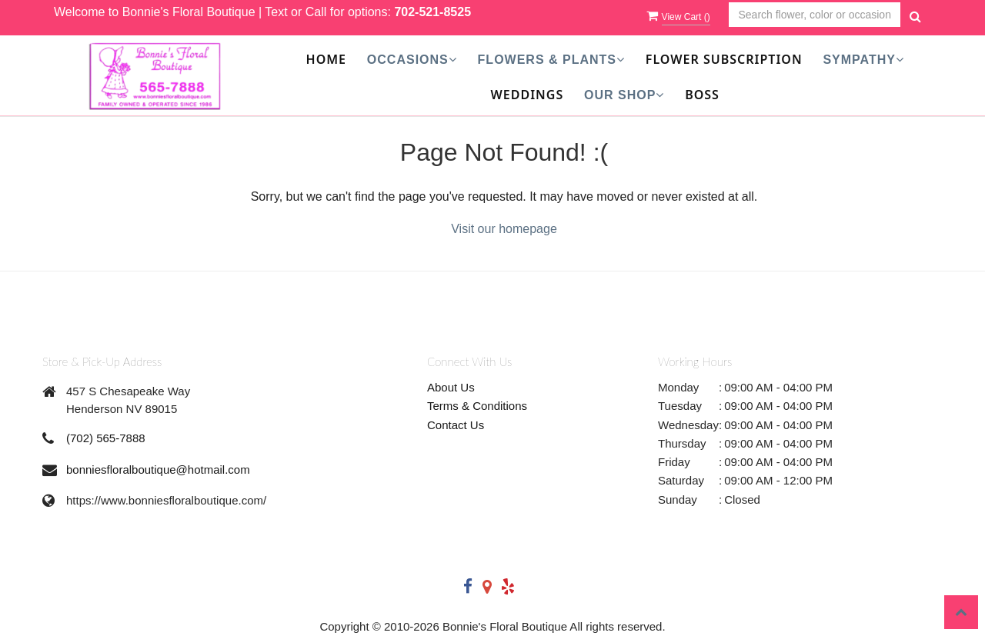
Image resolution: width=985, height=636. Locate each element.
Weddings (527, 94)
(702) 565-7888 (105, 438)
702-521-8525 (432, 11)
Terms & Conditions (477, 405)
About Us (451, 387)
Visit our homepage (504, 228)
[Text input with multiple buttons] (814, 15)
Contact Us (455, 424)
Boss (702, 94)
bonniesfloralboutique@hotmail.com (158, 469)
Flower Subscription (724, 59)
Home (326, 59)
